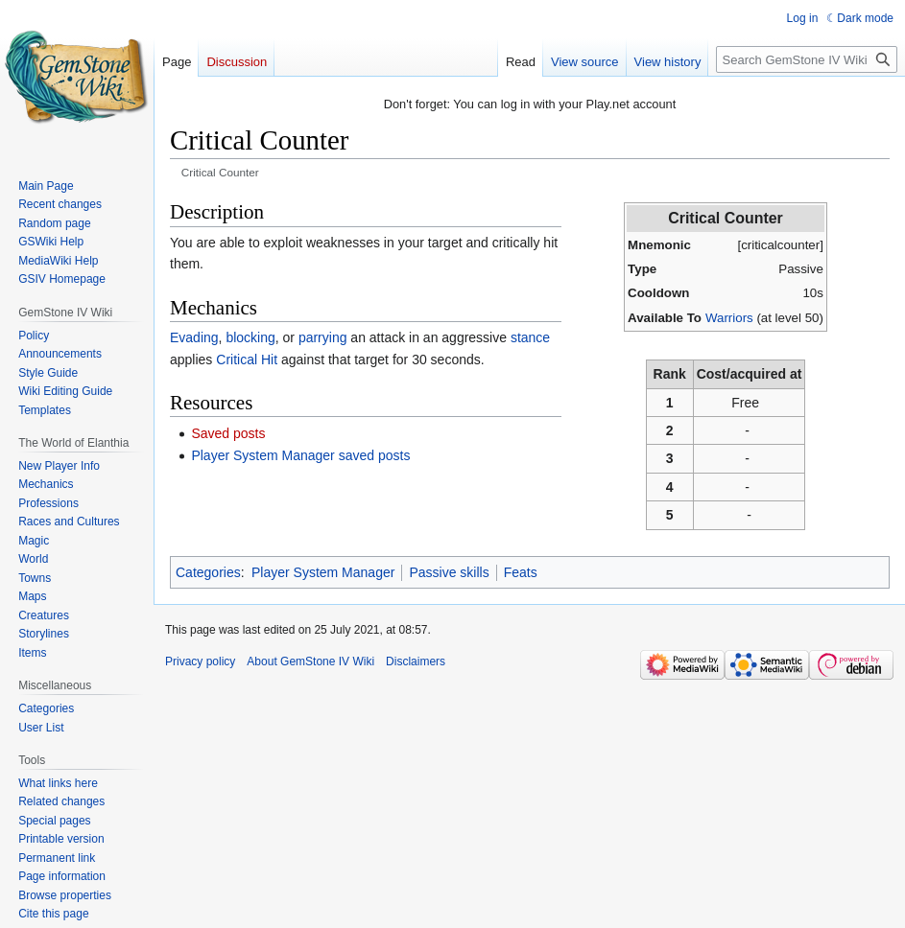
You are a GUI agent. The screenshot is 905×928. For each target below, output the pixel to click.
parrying (322, 337)
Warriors (729, 318)
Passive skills (448, 572)
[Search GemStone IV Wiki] (806, 59)
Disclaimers (415, 661)
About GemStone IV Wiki (310, 661)
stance (530, 337)
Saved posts (228, 433)
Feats (520, 572)
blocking (250, 337)
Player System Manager (322, 572)
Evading (194, 337)
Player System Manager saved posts (300, 455)
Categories (208, 572)
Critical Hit (246, 359)
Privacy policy (200, 661)
